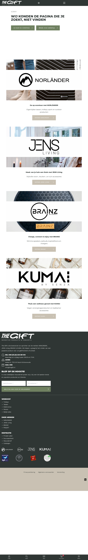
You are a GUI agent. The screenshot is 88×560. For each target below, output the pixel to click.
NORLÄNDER (8, 489)
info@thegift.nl (10, 436)
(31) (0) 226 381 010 (19, 424)
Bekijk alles (7, 481)
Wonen (6, 478)
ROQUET (6, 497)
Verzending (60, 541)
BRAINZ (6, 494)
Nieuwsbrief (8, 510)
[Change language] (48, 2)
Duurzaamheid (8, 507)
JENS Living (7, 492)
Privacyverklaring (29, 541)
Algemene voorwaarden (46, 541)
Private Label (8, 505)
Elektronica (7, 476)
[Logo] (12, 3)
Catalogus (7, 512)
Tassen (6, 473)
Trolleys (6, 471)
